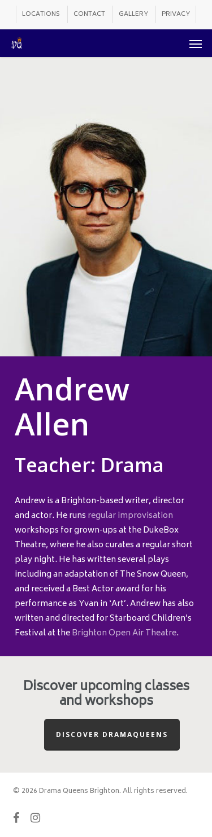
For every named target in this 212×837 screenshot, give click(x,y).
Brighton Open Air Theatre (124, 633)
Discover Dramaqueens (112, 734)
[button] (195, 43)
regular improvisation (130, 516)
